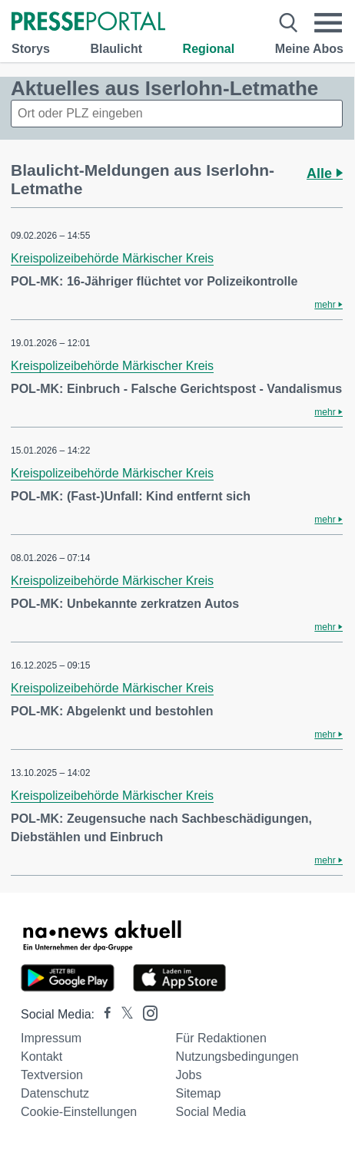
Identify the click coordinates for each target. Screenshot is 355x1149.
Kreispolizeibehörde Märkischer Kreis (112, 258)
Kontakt (41, 1056)
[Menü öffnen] (328, 23)
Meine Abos (309, 48)
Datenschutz (55, 1093)
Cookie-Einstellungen (79, 1111)
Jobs (189, 1074)
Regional (209, 48)
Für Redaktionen (221, 1038)
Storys (31, 48)
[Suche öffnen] (288, 23)
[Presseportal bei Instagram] (146, 1012)
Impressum (51, 1038)
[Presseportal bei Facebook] (103, 1014)
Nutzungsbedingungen (237, 1056)
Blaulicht (116, 48)
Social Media (211, 1111)
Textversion (52, 1074)
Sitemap (198, 1093)
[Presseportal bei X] (122, 1014)
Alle (325, 173)
